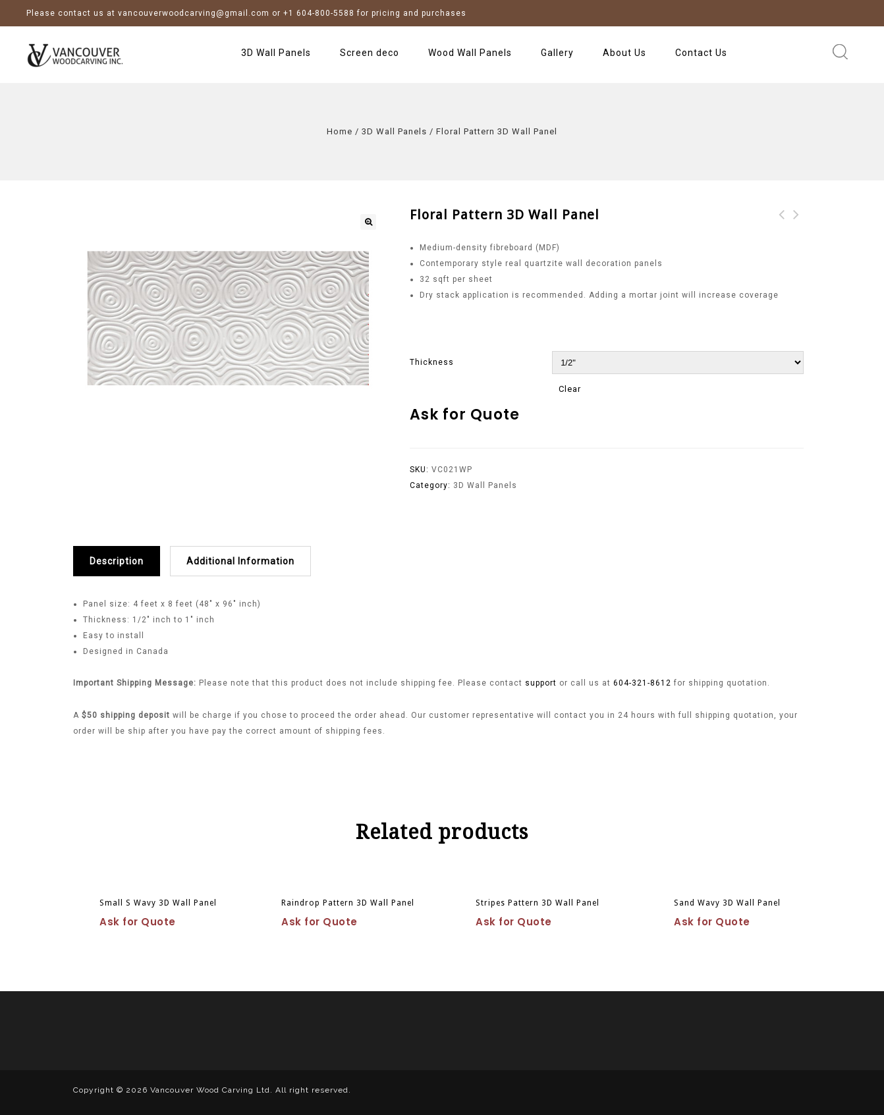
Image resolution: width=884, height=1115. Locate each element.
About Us (624, 52)
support (542, 683)
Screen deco (369, 52)
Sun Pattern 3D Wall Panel (796, 230)
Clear (570, 389)
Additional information (240, 561)
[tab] (121, 561)
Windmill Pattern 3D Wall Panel (782, 230)
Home (339, 131)
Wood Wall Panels (470, 52)
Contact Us (701, 52)
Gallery (557, 52)
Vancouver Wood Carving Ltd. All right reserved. (250, 1090)
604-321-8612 (642, 683)
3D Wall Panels (276, 52)
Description (117, 561)
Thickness (432, 362)
